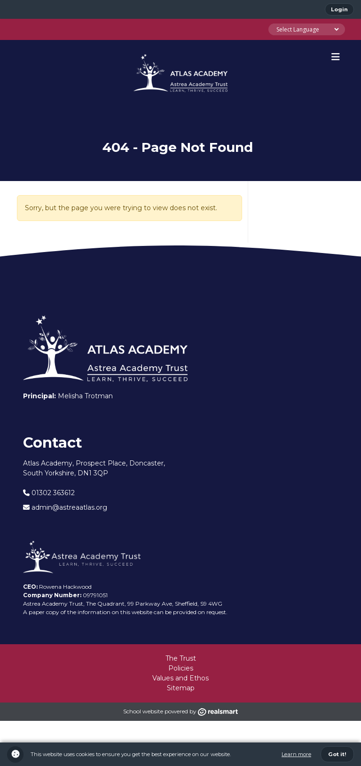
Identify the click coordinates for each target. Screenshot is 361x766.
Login (339, 9)
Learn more (296, 754)
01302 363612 (49, 493)
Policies (180, 668)
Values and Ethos (180, 678)
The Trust (180, 658)
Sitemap (181, 688)
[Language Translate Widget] (306, 29)
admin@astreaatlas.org (65, 507)
